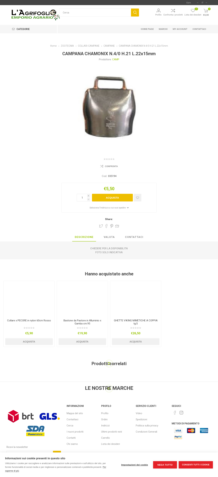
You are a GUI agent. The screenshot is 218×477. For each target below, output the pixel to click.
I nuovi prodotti (75, 431)
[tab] (84, 237)
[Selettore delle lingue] (204, 2)
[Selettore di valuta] (192, 2)
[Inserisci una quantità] (82, 197)
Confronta (111, 166)
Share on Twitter (101, 226)
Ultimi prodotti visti (111, 431)
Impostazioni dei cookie (134, 465)
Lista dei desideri (110, 443)
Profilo (158, 14)
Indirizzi (105, 425)
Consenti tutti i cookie (195, 465)
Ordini (104, 419)
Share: (109, 219)
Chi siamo (72, 443)
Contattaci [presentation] (134, 237)
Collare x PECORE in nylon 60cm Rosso (29, 320)
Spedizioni (141, 419)
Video (139, 413)
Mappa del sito (75, 413)
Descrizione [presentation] (84, 237)
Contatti (71, 437)
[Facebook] (175, 412)
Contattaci (72, 419)
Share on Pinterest (112, 226)
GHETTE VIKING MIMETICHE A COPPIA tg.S (136, 322)
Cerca (135, 13)
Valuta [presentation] (109, 237)
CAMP (115, 59)
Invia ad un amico (117, 226)
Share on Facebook (106, 226)
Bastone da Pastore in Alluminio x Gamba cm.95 (82, 322)
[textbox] (95, 13)
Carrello (105, 437)
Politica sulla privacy (147, 425)
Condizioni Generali (146, 431)
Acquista (112, 197)
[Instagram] (181, 412)
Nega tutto (165, 465)
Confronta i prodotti (173, 14)
